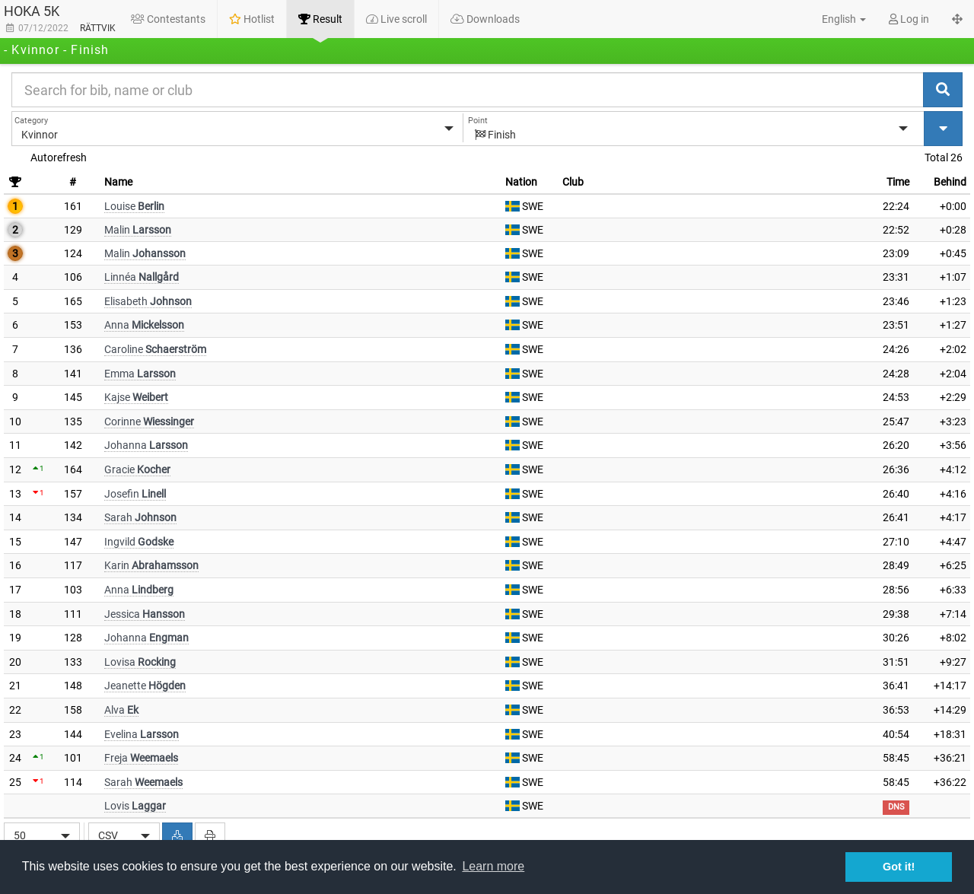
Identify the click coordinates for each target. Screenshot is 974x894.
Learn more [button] (493, 866)
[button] (835, 19)
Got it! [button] (899, 867)
